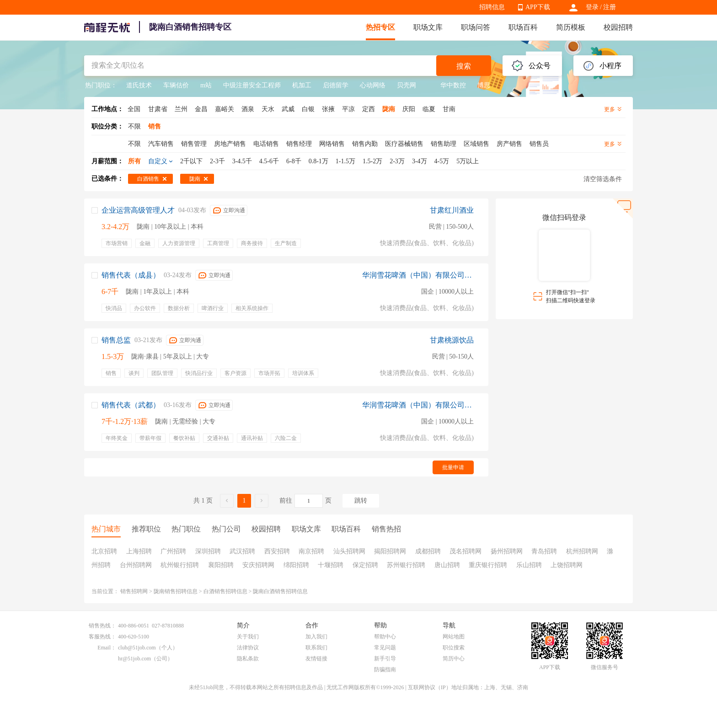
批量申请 (453, 467)
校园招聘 (618, 27)
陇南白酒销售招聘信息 (280, 591)
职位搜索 (454, 647)
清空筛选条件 (602, 179)
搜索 (463, 66)
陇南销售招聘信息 (176, 591)
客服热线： (102, 636)
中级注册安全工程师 (252, 85)
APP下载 (537, 7)
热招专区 (380, 27)
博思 (483, 85)
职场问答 (475, 27)
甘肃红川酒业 (452, 210)
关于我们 (248, 636)
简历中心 (454, 658)
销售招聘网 (134, 591)
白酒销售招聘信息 (225, 591)
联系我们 (316, 647)
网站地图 (454, 636)
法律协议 (248, 647)
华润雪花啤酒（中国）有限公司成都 (418, 275)
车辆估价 (176, 85)
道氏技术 (139, 85)
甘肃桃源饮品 (452, 340)
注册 (609, 7)
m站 (206, 85)
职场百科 (523, 27)
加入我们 (316, 636)
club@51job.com (137, 647)
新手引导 (385, 658)
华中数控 (447, 85)
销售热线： (102, 625)
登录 (592, 7)
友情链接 (316, 658)
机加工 (301, 85)
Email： (106, 647)
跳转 (360, 500)
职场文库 (428, 27)
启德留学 (335, 85)
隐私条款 (248, 658)
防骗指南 (385, 669)
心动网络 (372, 85)
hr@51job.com (134, 658)
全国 (134, 109)
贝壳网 (406, 85)
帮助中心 (385, 636)
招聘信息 (492, 7)
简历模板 (570, 27)
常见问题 (385, 647)
